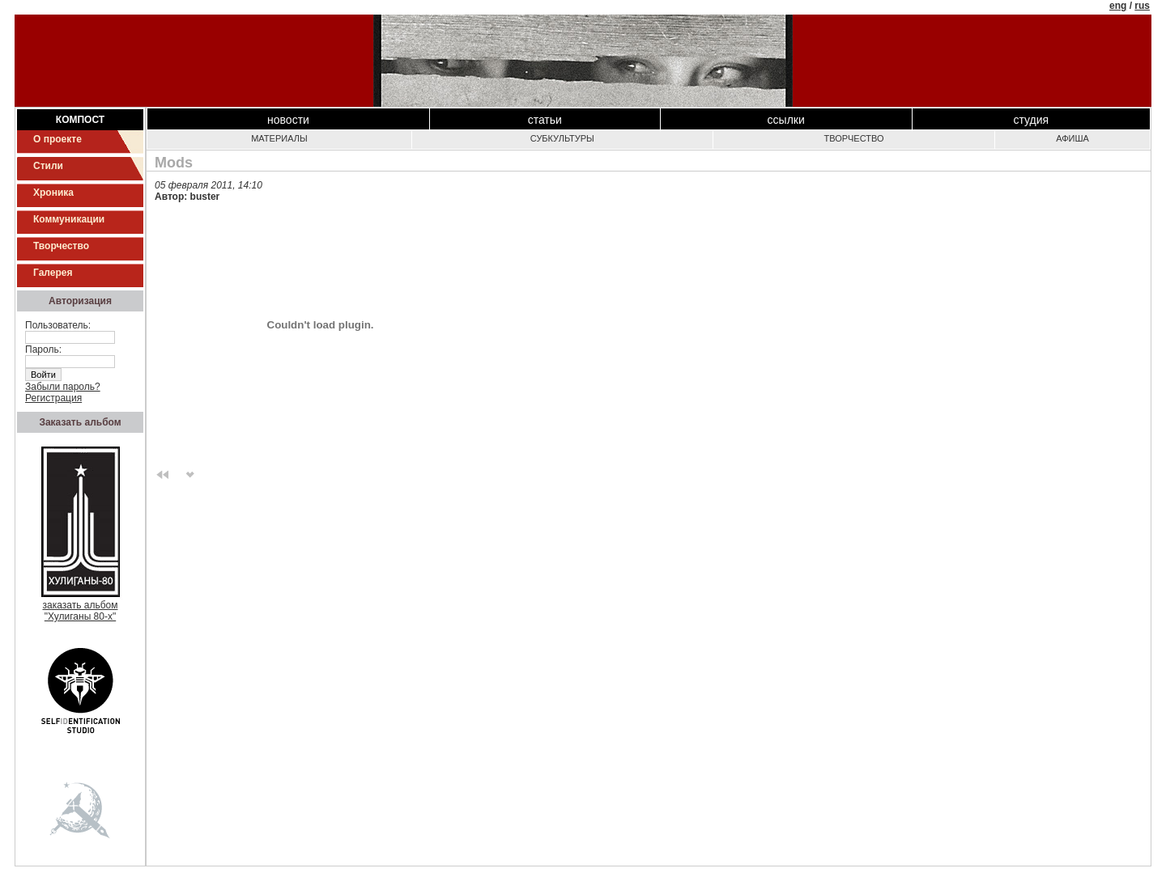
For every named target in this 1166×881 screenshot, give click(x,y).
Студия (1031, 119)
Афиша (1072, 138)
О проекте (57, 139)
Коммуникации (68, 219)
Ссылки (786, 119)
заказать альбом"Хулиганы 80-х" (80, 606)
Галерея (52, 272)
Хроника (53, 192)
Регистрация (53, 398)
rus (1142, 5)
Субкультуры (562, 138)
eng (1117, 5)
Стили (48, 166)
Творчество (61, 246)
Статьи (545, 119)
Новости (288, 119)
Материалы (279, 138)
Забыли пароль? (62, 386)
